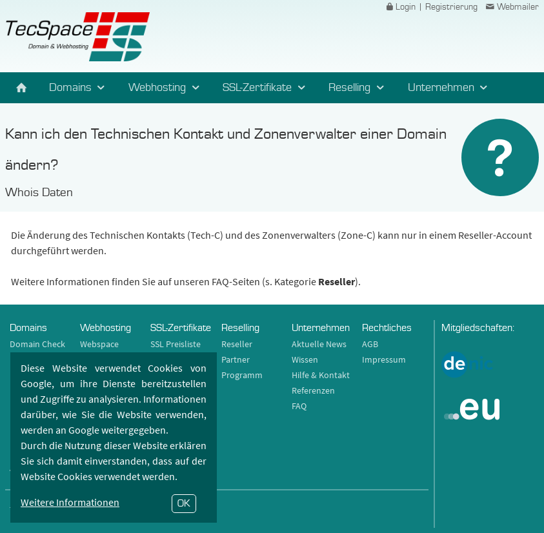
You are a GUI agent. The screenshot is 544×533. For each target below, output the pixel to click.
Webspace (99, 344)
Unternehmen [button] (450, 87)
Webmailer (511, 7)
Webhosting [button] (165, 87)
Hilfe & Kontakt (321, 375)
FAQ (299, 406)
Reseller (236, 344)
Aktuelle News (319, 344)
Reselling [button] (358, 87)
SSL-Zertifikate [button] (266, 87)
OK (183, 503)
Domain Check (37, 344)
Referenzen (313, 390)
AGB (370, 344)
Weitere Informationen (70, 502)
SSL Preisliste (175, 344)
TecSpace (77, 36)
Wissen (305, 359)
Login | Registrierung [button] (430, 7)
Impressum (384, 359)
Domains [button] (79, 87)
